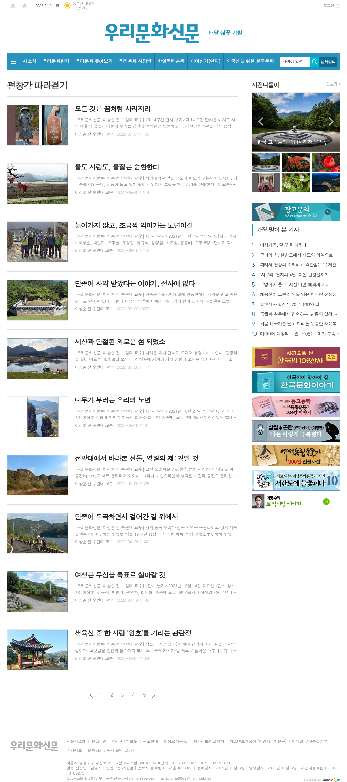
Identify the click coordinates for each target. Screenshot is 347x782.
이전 (91, 695)
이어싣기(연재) (205, 61)
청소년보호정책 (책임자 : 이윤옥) (257, 741)
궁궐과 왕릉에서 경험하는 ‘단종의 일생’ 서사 (300, 314)
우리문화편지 (55, 61)
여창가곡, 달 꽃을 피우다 (283, 245)
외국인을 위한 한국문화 (250, 61)
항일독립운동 (171, 61)
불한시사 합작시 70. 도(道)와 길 (289, 304)
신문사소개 (76, 741)
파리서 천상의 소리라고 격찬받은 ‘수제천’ (298, 265)
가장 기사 (277, 230)
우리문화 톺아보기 (93, 61)
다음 (154, 695)
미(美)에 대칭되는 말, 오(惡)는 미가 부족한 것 (300, 334)
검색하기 (314, 62)
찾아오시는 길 (176, 741)
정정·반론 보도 (124, 741)
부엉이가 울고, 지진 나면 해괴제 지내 (295, 285)
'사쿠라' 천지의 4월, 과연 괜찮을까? (293, 275)
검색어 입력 (292, 61)
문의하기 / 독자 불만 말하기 (111, 750)
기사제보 (74, 750)
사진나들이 (265, 85)
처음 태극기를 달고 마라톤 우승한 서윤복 (298, 324)
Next (331, 121)
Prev (260, 121)
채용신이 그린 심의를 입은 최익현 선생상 (298, 294)
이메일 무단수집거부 (310, 741)
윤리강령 (98, 741)
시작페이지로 (13, 6)
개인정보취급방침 (208, 741)
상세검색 (328, 62)
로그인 (329, 5)
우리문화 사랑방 (135, 61)
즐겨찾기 (25, 6)
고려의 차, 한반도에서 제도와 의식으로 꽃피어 (300, 255)
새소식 (29, 61)
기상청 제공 (80, 8)
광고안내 (150, 741)
